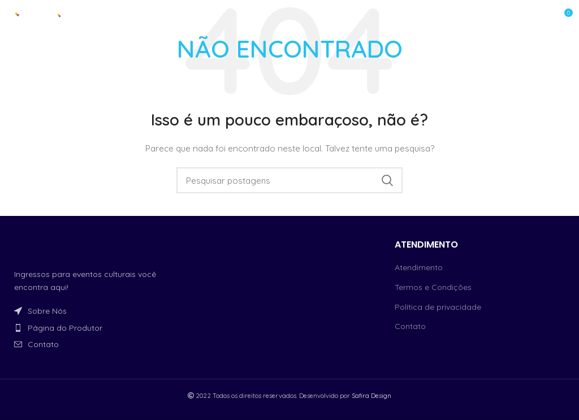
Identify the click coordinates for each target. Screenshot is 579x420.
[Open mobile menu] (528, 17)
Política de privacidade (438, 307)
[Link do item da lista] (96, 311)
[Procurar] (289, 180)
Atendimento (419, 267)
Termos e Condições (433, 287)
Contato (410, 326)
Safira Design (371, 396)
